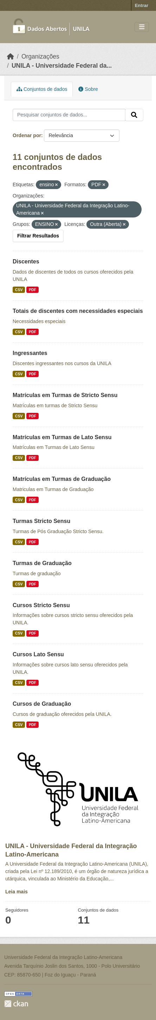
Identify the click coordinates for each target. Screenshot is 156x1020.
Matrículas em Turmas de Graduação (62, 479)
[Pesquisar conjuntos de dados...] (69, 115)
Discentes (26, 261)
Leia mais (16, 891)
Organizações (40, 56)
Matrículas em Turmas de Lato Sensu (62, 437)
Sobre (88, 89)
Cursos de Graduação (42, 704)
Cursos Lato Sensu (38, 654)
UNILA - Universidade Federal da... (62, 65)
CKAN (16, 1003)
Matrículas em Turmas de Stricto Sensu (65, 395)
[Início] (10, 56)
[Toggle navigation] (142, 27)
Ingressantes (30, 353)
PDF (32, 290)
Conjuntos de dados (42, 89)
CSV (19, 290)
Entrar (141, 5)
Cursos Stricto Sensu (41, 605)
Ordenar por (27, 135)
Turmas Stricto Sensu (41, 521)
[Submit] (134, 115)
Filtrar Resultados (38, 236)
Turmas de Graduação (42, 563)
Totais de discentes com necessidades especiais (78, 311)
